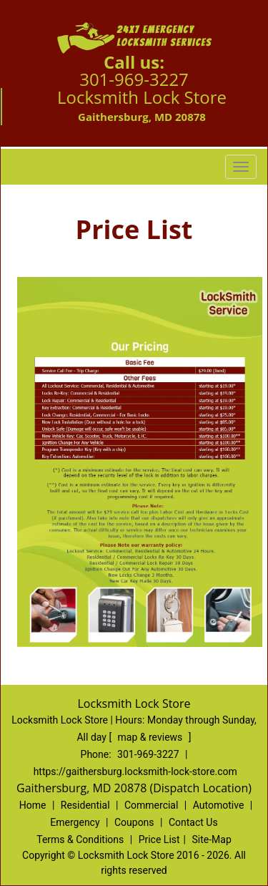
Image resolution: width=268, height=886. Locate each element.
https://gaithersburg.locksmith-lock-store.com (135, 771)
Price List (159, 839)
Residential (85, 805)
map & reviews (151, 737)
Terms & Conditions (80, 839)
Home (32, 805)
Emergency (74, 822)
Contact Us (193, 822)
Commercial (151, 805)
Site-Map (212, 839)
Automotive (218, 805)
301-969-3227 (134, 79)
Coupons (134, 822)
